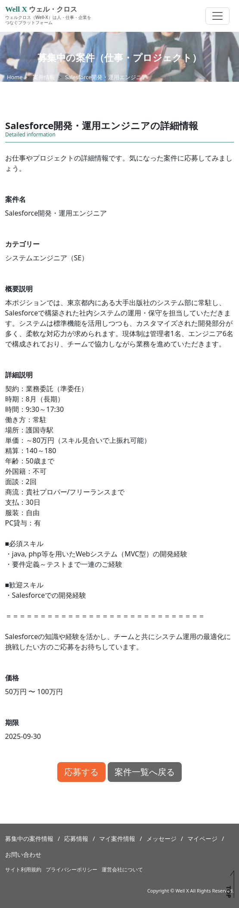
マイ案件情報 (117, 838)
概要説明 (19, 288)
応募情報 (76, 838)
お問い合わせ (23, 854)
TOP (228, 892)
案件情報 (44, 77)
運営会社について (122, 869)
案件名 (15, 199)
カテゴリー (22, 244)
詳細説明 (19, 375)
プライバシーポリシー (71, 869)
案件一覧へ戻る (145, 772)
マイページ (202, 838)
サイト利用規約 (23, 869)
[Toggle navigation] (217, 16)
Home (14, 77)
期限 (12, 722)
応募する (81, 772)
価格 (12, 678)
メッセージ (161, 838)
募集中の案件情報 (29, 838)
